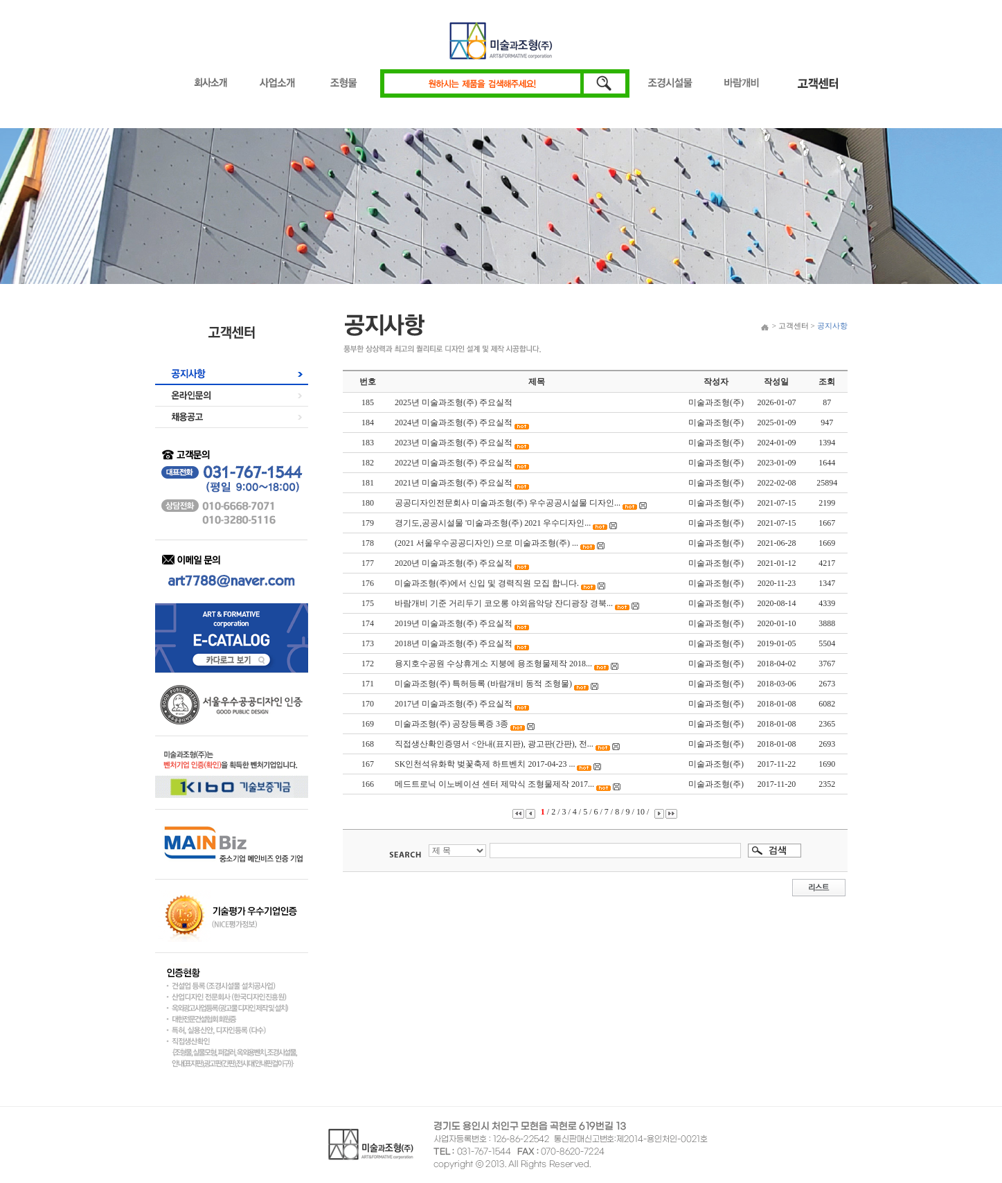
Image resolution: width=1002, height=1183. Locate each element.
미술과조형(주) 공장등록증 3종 (451, 724)
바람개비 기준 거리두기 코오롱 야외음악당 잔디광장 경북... (504, 603)
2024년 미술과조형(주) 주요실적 (453, 422)
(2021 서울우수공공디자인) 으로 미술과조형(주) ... (486, 543)
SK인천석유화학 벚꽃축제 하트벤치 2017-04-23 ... (485, 764)
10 (641, 812)
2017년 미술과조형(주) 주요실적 (453, 704)
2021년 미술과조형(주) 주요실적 (453, 483)
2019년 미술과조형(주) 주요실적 (453, 623)
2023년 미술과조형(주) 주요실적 (453, 442)
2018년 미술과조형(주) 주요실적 (453, 643)
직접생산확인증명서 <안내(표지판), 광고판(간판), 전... (494, 744)
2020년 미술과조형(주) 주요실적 (453, 563)
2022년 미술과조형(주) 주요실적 (453, 463)
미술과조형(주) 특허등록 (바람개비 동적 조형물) (484, 683)
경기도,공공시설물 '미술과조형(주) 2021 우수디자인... (493, 523)
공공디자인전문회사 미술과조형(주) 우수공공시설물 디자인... (507, 503)
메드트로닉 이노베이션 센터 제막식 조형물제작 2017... (494, 784)
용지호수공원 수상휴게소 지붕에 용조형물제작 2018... (493, 663)
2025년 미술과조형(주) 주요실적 (453, 402)
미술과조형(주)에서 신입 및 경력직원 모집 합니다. (487, 583)
